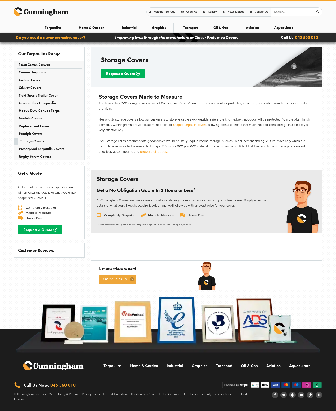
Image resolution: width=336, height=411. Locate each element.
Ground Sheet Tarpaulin (37, 103)
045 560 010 (306, 37)
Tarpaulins (53, 27)
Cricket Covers (30, 87)
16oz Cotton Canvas (34, 64)
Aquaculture (283, 27)
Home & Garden (91, 27)
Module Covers (30, 118)
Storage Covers (32, 141)
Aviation (252, 27)
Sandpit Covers (31, 133)
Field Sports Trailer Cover (38, 95)
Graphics (159, 27)
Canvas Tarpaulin (32, 72)
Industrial (129, 27)
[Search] (317, 12)
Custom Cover (29, 80)
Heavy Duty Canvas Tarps (39, 110)
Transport (190, 27)
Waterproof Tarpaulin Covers (41, 149)
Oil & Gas (220, 27)
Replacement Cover (34, 126)
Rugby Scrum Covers (35, 156)
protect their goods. (154, 151)
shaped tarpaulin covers (190, 124)
